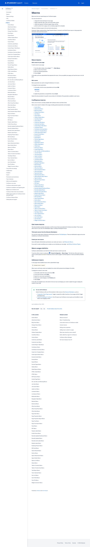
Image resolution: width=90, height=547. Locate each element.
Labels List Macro (11, 86)
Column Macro (11, 41)
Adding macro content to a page (67, 329)
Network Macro (11, 96)
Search (79, 3)
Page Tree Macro (11, 113)
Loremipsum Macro (12, 90)
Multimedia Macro (12, 92)
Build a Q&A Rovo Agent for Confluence (68, 334)
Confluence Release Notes (12, 197)
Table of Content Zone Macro (14, 153)
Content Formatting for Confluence (44, 297)
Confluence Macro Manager (66, 337)
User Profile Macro (12, 162)
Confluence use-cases (11, 183)
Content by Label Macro (13, 43)
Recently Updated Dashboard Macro (15, 126)
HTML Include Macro (12, 71)
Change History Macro (12, 31)
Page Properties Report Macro (14, 111)
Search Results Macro (12, 138)
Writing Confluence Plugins (74, 244)
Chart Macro (10, 33)
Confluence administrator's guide (13, 185)
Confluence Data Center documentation (14, 191)
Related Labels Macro (12, 132)
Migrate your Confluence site (12, 189)
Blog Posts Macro (11, 29)
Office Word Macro (12, 105)
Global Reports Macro (12, 69)
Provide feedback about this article (54, 308)
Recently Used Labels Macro (14, 130)
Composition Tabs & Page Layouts (44, 294)
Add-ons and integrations (11, 181)
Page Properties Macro (13, 109)
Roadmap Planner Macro (13, 134)
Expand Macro (11, 62)
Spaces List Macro (12, 147)
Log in (82, 3)
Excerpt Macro (11, 60)
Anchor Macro (11, 24)
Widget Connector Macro (13, 166)
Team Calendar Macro (12, 158)
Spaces (7, 14)
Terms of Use (68, 543)
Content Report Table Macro (14, 48)
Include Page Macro (12, 77)
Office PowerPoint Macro (13, 103)
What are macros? (64, 317)
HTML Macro (10, 73)
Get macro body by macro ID (66, 339)
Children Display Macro (13, 37)
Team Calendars (9, 179)
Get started (8, 12)
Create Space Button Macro (14, 56)
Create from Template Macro (14, 54)
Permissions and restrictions (12, 177)
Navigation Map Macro (13, 94)
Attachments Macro (12, 27)
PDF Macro (10, 119)
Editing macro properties (65, 327)
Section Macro (11, 141)
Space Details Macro (12, 145)
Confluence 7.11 (9, 8)
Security (74, 543)
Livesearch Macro (11, 88)
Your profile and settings (11, 168)
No (44, 308)
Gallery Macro (11, 67)
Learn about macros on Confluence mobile (69, 322)
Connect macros (63, 325)
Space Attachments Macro (13, 143)
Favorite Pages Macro (12, 65)
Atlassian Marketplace (70, 292)
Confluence (38, 490)
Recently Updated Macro (13, 128)
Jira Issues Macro (11, 84)
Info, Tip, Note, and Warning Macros (15, 79)
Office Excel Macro (12, 100)
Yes (41, 308)
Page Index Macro (12, 107)
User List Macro (11, 160)
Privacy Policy (60, 543)
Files (7, 18)
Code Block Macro (12, 39)
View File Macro (11, 164)
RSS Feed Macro (11, 136)
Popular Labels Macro (12, 122)
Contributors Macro (12, 50)
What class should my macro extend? (68, 332)
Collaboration (9, 170)
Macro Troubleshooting (65, 320)
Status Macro (11, 149)
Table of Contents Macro (13, 151)
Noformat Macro (11, 98)
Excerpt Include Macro (12, 58)
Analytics (8, 172)
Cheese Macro (11, 35)
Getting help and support (11, 199)
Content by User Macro (13, 46)
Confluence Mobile (10, 20)
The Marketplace (63, 234)
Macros (8, 22)
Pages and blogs (10, 16)
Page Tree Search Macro (13, 115)
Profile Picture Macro (12, 124)
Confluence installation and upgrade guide (15, 187)
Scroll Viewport (45, 490)
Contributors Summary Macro (14, 52)
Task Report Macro (12, 155)
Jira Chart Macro (11, 81)
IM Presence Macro (12, 75)
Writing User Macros (68, 242)
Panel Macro (10, 117)
